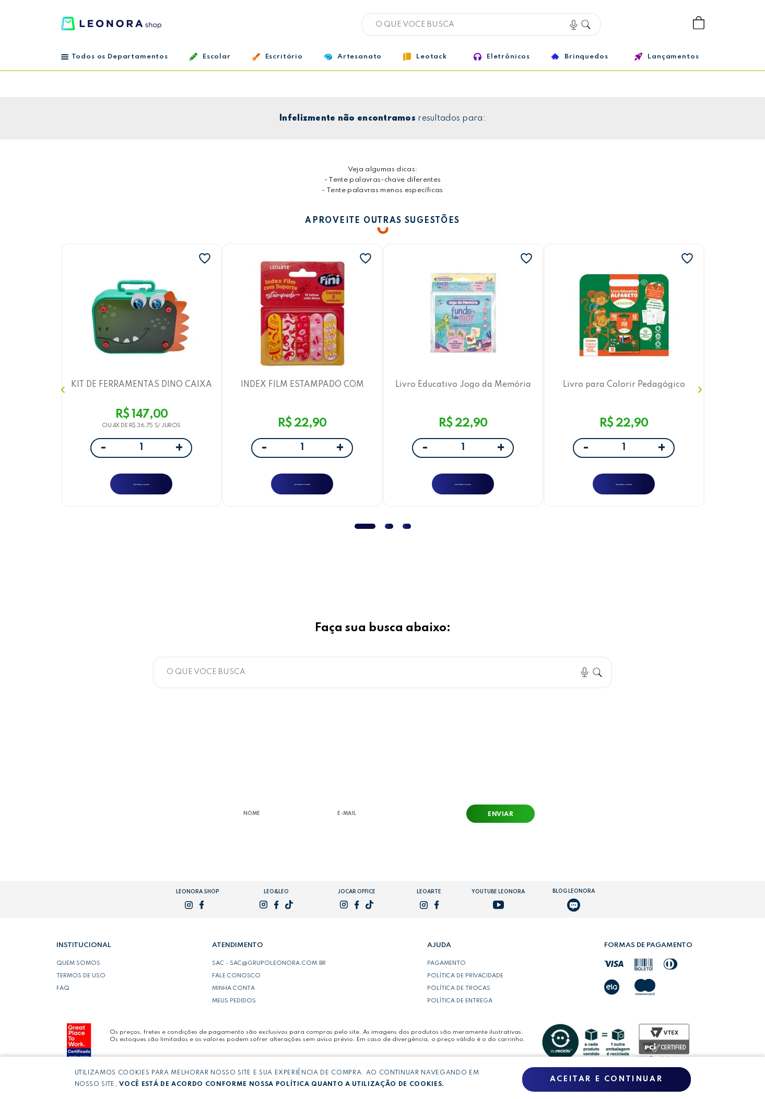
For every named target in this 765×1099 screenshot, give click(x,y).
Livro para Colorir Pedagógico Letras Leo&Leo (624, 387)
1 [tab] (365, 535)
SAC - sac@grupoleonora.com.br (269, 973)
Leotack (425, 57)
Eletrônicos (502, 56)
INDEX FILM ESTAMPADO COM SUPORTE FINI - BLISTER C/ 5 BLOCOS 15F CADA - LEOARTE (302, 387)
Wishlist (664, 23)
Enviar (500, 824)
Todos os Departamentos (114, 56)
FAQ (62, 998)
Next (701, 394)
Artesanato (353, 57)
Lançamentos (666, 56)
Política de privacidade (465, 985)
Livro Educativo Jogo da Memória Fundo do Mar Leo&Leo (463, 387)
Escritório (277, 57)
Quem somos (78, 973)
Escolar (210, 57)
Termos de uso (80, 985)
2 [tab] (389, 535)
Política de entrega (459, 1010)
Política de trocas (458, 998)
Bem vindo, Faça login (630, 23)
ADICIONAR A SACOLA (141, 486)
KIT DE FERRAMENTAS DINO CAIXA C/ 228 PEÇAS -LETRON (141, 387)
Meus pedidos (234, 1010)
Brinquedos (579, 56)
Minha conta (233, 998)
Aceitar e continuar (606, 1079)
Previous (64, 394)
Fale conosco (236, 985)
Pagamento (446, 973)
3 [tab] (407, 535)
